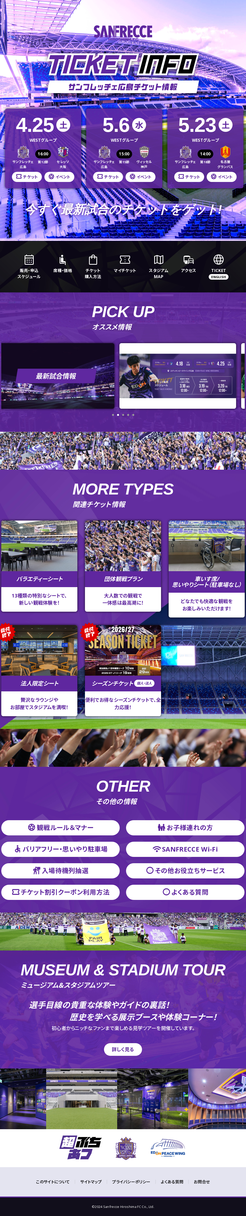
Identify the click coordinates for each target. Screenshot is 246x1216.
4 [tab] (128, 415)
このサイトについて (53, 1182)
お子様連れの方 (185, 827)
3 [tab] (123, 415)
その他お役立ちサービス (185, 870)
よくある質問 (185, 892)
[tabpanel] (62, 376)
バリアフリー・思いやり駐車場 (60, 849)
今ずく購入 (214, 25)
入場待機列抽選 (60, 870)
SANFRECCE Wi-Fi (185, 849)
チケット (27, 176)
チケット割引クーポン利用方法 (60, 892)
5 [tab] (133, 415)
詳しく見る (123, 1049)
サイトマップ (91, 1182)
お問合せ (202, 1182)
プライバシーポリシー (131, 1182)
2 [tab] (117, 415)
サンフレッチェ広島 (123, 32)
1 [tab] (112, 415)
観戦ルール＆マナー (60, 827)
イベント (59, 176)
